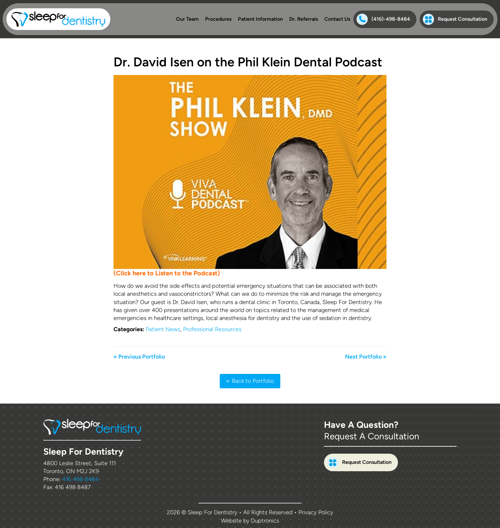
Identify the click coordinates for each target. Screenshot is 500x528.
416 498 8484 (80, 479)
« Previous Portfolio (139, 356)
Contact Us (337, 19)
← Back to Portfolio (250, 380)
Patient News (163, 329)
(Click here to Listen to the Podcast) (167, 273)
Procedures (218, 19)
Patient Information (260, 19)
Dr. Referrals (303, 19)
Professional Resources (212, 329)
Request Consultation (455, 19)
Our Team (187, 19)
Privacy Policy (315, 512)
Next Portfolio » (365, 356)
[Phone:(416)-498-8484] (384, 19)
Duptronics (265, 520)
